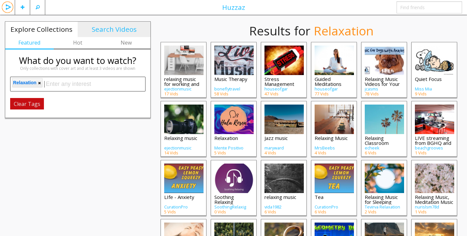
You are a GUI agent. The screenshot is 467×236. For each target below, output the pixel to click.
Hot (77, 42)
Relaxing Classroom (377, 140)
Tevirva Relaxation (382, 207)
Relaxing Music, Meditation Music (434, 199)
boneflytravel (227, 89)
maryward (274, 148)
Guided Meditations (328, 81)
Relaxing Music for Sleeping (381, 199)
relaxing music (280, 197)
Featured (29, 42)
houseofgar (276, 89)
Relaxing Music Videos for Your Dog (382, 84)
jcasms (371, 89)
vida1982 (273, 207)
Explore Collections (41, 29)
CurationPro (176, 207)
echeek (372, 148)
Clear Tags (27, 104)
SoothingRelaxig (230, 207)
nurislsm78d (427, 207)
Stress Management (279, 81)
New (126, 42)
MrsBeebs (325, 148)
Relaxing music (180, 138)
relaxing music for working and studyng (181, 84)
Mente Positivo (228, 148)
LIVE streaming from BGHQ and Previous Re (433, 143)
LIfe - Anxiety (179, 197)
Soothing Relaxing (224, 199)
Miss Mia (423, 89)
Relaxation (226, 138)
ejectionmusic (177, 89)
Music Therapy (230, 79)
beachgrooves (429, 148)
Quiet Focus (428, 79)
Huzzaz (233, 7)
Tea (319, 197)
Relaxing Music (331, 138)
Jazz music (276, 138)
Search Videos (114, 29)
